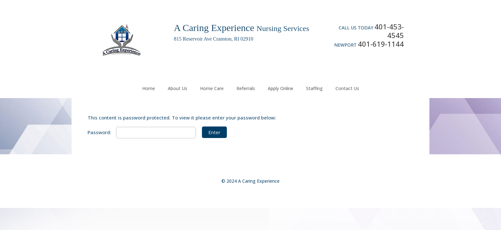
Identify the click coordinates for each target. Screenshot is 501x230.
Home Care (212, 88)
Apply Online (280, 88)
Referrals (245, 88)
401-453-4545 (389, 31)
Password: (142, 132)
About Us (177, 88)
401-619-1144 (381, 44)
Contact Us (347, 88)
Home (148, 88)
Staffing (314, 88)
